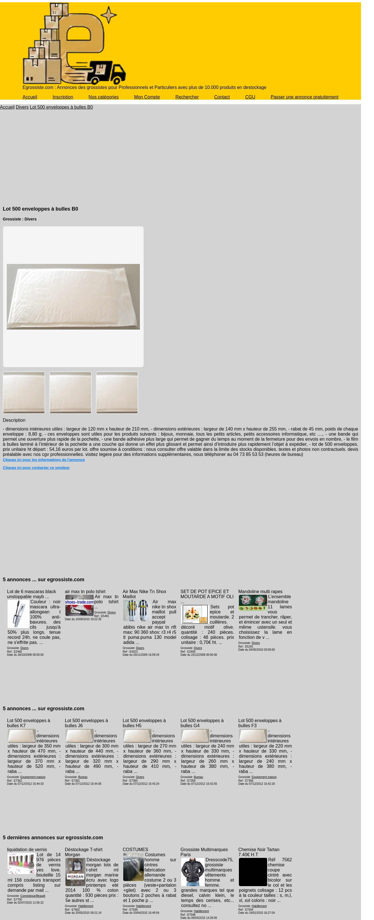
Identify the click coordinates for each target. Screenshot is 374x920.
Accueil (30, 97)
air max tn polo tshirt (85, 591)
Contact (222, 97)
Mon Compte (147, 97)
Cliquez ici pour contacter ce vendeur (36, 468)
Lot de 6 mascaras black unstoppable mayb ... (31, 594)
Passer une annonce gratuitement (304, 97)
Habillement (85, 906)
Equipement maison (33, 777)
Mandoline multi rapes (260, 591)
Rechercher (187, 97)
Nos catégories (104, 97)
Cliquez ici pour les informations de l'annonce (44, 460)
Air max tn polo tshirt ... (106, 601)
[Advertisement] (180, 163)
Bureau (82, 777)
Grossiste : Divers (20, 219)
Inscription (62, 97)
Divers (22, 107)
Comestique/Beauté (33, 895)
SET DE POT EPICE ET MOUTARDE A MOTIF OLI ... (207, 596)
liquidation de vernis (27, 849)
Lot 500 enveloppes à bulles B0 (61, 107)
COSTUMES (135, 849)
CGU (250, 97)
